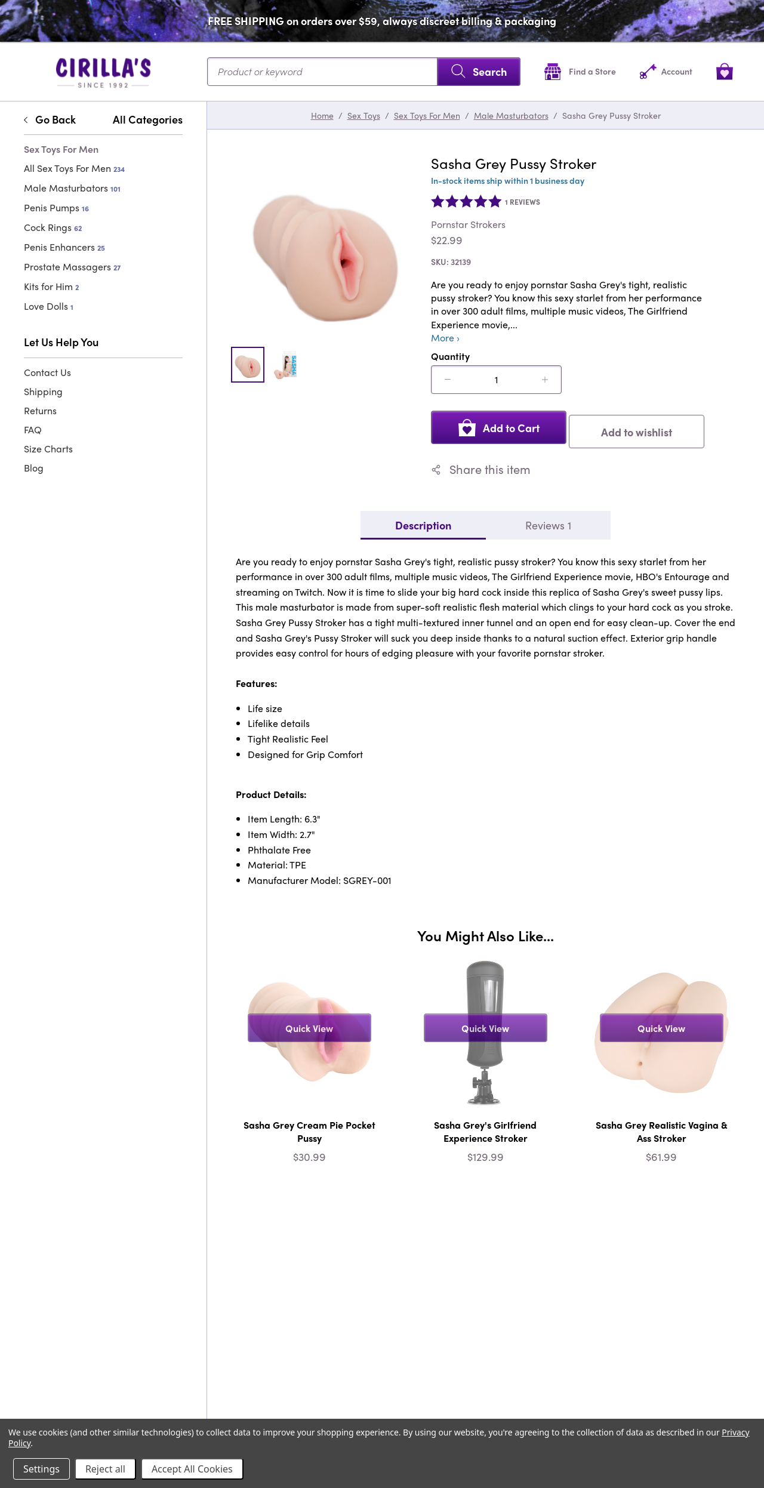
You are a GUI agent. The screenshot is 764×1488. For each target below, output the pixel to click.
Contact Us (47, 372)
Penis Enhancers (64, 247)
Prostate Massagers (72, 266)
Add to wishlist (642, 427)
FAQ (33, 429)
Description (423, 520)
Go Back (50, 119)
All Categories (148, 119)
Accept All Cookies (192, 1468)
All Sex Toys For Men (74, 168)
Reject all (105, 1468)
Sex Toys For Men (427, 115)
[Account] (666, 71)
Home (322, 115)
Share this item (481, 465)
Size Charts (48, 448)
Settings (41, 1468)
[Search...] (363, 71)
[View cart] (724, 71)
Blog (34, 468)
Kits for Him (51, 286)
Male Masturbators (72, 188)
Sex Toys (363, 115)
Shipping (43, 391)
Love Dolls (48, 306)
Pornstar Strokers (468, 224)
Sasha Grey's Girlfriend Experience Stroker (485, 1127)
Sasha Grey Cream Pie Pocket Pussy (309, 1127)
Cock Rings (53, 227)
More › (445, 337)
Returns (40, 410)
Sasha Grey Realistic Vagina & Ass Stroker (662, 1127)
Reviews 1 (548, 520)
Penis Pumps (56, 207)
